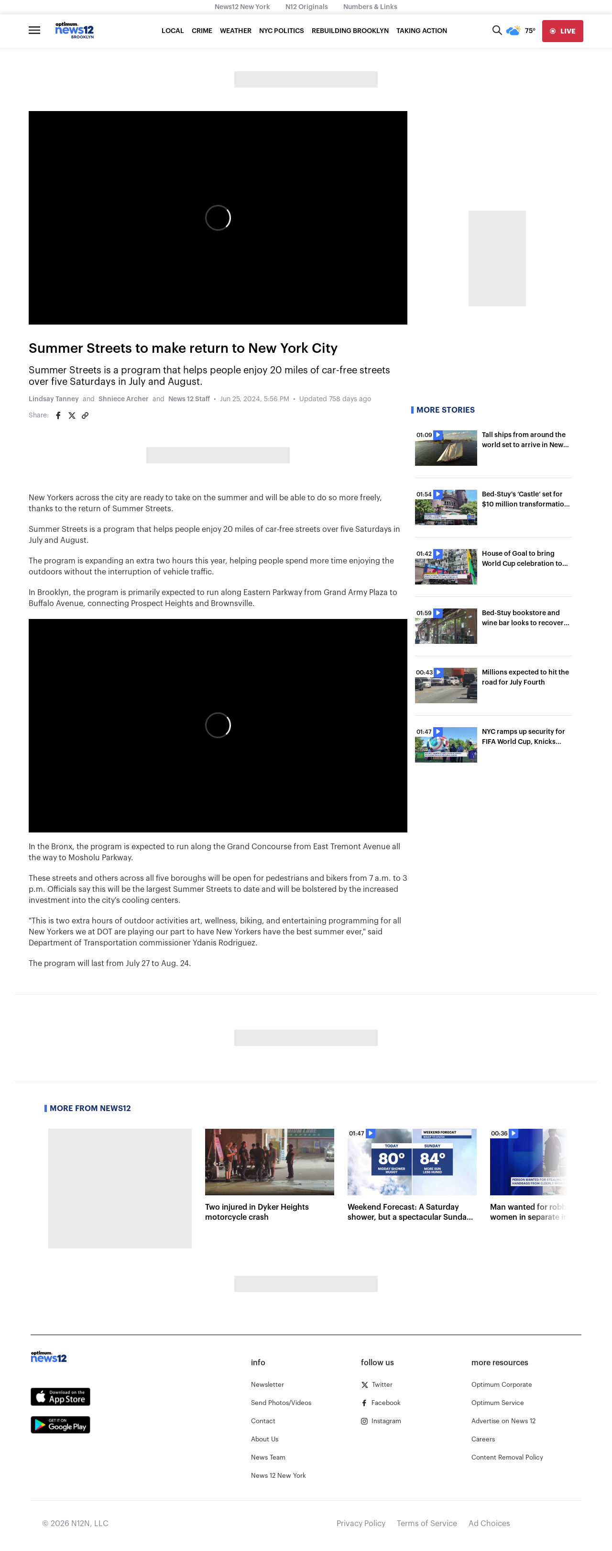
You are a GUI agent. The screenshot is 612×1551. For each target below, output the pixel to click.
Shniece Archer (123, 399)
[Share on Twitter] (72, 415)
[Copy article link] (85, 415)
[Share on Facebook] (58, 415)
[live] (562, 31)
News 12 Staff (189, 399)
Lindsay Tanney (54, 399)
